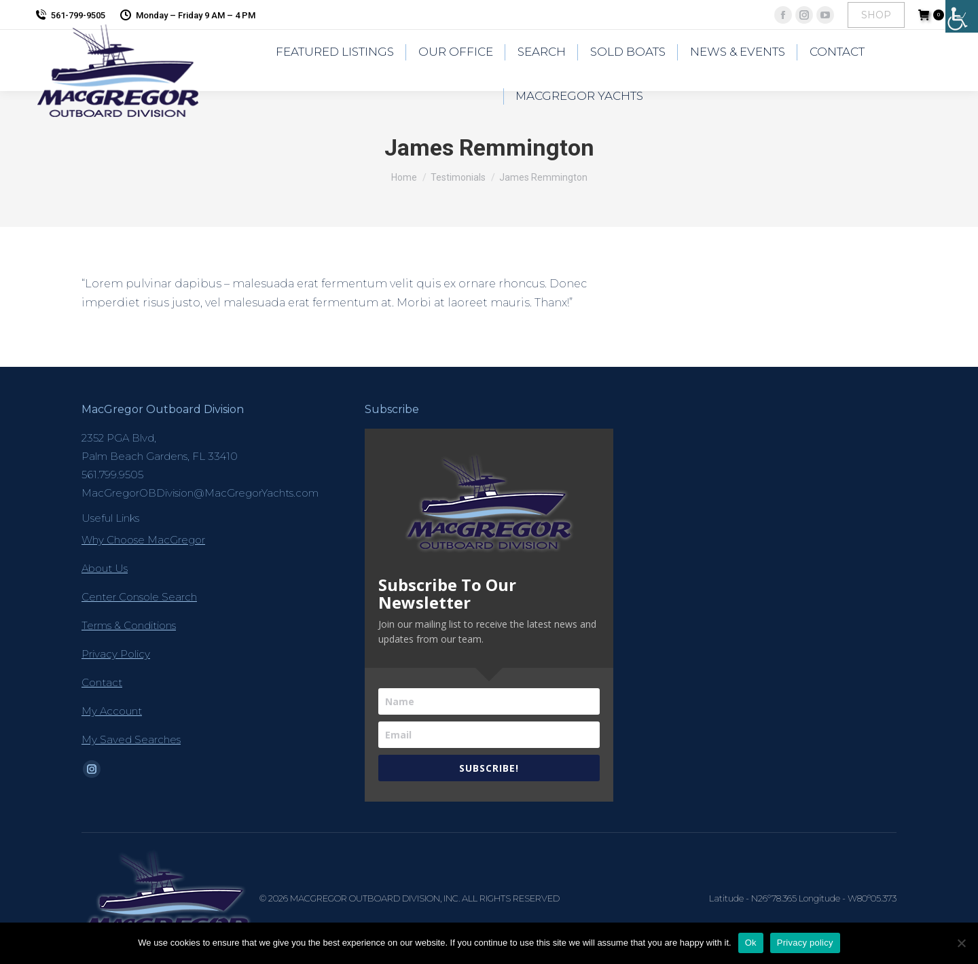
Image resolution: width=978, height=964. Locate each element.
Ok (751, 943)
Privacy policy (805, 943)
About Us (105, 568)
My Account (112, 710)
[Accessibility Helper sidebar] (961, 16)
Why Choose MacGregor (143, 539)
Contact (102, 682)
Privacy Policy (116, 653)
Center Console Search (139, 596)
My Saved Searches (131, 739)
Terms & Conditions (129, 625)
